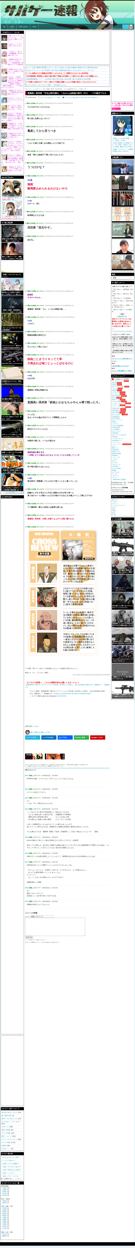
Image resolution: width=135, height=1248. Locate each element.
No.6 (26, 853)
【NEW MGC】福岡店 (119, 479)
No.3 (26, 798)
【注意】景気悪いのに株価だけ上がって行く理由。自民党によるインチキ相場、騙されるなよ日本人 (122, 144)
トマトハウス (116, 457)
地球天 (117, 390)
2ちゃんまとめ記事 (33, 89)
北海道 (4, 1201)
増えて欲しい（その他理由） (123, 298)
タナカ (114, 507)
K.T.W (114, 514)
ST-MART (115, 466)
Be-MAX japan (116, 453)
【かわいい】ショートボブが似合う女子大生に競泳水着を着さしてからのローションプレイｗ (60, 70)
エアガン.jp (115, 472)
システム (115, 459)
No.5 (26, 837)
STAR (114, 511)
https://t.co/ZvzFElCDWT (63, 693)
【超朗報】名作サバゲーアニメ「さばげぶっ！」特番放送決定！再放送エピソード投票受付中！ (12, 63)
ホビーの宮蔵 (116, 468)
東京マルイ (115, 500)
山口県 (4, 1228)
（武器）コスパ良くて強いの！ (11, 1167)
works (12, 199)
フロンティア (116, 464)
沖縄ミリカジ (116, 451)
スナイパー (115, 476)
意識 (77, 97)
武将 (85, 97)
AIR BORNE (116, 418)
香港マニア (118, 399)
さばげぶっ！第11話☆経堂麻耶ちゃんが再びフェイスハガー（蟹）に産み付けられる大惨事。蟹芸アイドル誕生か (12, 117)
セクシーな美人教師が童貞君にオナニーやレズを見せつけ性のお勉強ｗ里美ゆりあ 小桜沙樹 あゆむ (62, 67)
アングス (115, 474)
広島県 (4, 1227)
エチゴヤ (115, 424)
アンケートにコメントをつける (122, 331)
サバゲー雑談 (6, 1142)
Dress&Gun (115, 416)
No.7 (26, 862)
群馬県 (4, 1191)
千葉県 (4, 1188)
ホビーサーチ (116, 431)
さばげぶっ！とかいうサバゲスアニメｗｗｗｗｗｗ (15, 100)
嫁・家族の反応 (7, 1115)
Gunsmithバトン (117, 440)
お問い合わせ (23, 27)
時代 (82, 97)
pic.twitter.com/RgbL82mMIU (81, 693)
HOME (26, 89)
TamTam (114, 437)
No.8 (26, 888)
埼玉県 (4, 1193)
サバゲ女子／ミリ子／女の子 (11, 1122)
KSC (113, 513)
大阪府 (4, 1223)
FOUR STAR (116, 427)
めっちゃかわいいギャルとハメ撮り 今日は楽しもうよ (46, 85)
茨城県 (4, 1190)
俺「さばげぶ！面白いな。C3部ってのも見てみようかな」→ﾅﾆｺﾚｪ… (15, 107)
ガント (114, 446)
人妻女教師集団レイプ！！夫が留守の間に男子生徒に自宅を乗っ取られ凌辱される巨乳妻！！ (60, 79)
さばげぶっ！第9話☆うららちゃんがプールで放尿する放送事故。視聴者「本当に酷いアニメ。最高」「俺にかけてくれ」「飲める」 (12, 159)
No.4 (26, 809)
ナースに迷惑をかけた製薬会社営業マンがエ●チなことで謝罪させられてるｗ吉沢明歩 (57, 73)
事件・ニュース (7, 1136)
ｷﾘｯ (98, 97)
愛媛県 (4, 1236)
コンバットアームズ (121, 407)
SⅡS (113, 509)
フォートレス (116, 442)
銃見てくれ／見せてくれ (9, 1118)
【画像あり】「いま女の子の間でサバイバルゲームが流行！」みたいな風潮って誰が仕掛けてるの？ (12, 127)
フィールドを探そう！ (9, 1160)
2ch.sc (36, 726)
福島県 (4, 1202)
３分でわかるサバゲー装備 (10, 1157)
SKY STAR (118, 412)
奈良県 (4, 1225)
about (12, 27)
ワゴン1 (117, 388)
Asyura (117, 385)
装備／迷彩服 (6, 1130)
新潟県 (4, 1208)
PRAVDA (115, 455)
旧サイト (20, 218)
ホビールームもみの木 (119, 435)
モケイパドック (117, 420)
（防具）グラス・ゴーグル (10, 1176)
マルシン (115, 503)
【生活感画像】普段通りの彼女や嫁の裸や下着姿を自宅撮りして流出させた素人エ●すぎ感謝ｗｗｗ (62, 76)
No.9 (26, 901)
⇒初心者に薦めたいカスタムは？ (120, 366)
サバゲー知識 (6, 1133)
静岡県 (4, 1215)
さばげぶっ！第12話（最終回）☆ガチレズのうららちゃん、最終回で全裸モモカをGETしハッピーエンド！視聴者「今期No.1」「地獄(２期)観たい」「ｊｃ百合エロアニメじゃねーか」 (12, 82)
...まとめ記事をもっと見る (14, 492)
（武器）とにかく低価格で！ (11, 1163)
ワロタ (70, 97)
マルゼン (115, 501)
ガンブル (115, 463)
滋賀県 (4, 1219)
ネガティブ (5, 1127)
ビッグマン (118, 394)
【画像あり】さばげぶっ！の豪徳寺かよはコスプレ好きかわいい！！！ (15, 136)
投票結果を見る (122, 316)
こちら (124, 484)
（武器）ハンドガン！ (9, 1173)
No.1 (26, 775)
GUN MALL (115, 450)
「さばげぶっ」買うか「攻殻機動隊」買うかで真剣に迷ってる (15, 53)
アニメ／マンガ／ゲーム (9, 1139)
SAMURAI (115, 433)
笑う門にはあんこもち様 (9, 218)
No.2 (26, 789)
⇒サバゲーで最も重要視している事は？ (122, 370)
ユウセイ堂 (118, 392)
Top (4, 27)
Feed (34, 27)
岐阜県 (4, 1214)
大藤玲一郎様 (6, 199)
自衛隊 (4, 1145)
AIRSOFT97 (119, 409)
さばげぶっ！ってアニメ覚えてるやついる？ (15, 45)
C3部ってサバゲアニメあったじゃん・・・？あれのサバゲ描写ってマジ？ (15, 38)
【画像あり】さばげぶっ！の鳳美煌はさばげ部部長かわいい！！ (15, 92)
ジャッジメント (121, 444)
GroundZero (119, 411)
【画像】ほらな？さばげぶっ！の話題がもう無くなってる (15, 71)
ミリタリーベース (120, 381)
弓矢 (89, 97)
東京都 (4, 1195)
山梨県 (4, 1210)
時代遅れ (93, 97)
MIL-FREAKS (119, 396)
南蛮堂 (114, 470)
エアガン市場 (119, 401)
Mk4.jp (117, 383)
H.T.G (117, 398)
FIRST (114, 422)
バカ (66, 97)
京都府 (4, 1221)
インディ (115, 477)
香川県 (4, 1234)
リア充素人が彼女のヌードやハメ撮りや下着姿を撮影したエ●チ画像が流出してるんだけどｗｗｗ (61, 82)
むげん (114, 461)
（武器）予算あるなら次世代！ (11, 1170)
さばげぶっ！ (6, 1149)
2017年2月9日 (61, 696)
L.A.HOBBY (115, 429)
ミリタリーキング (117, 438)
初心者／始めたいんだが (9, 1112)
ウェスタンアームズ (118, 505)
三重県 (4, 1217)
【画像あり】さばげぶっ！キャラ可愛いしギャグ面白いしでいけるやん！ (15, 169)
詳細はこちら (116, 109)
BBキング (115, 448)
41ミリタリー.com (120, 386)
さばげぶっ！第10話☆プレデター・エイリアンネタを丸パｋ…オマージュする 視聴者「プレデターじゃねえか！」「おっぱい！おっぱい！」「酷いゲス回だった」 (12, 147)
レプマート (118, 405)
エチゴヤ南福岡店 (117, 425)
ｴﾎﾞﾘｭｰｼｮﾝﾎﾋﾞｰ (120, 414)
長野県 (4, 1212)
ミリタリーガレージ (121, 403)
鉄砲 (74, 97)
